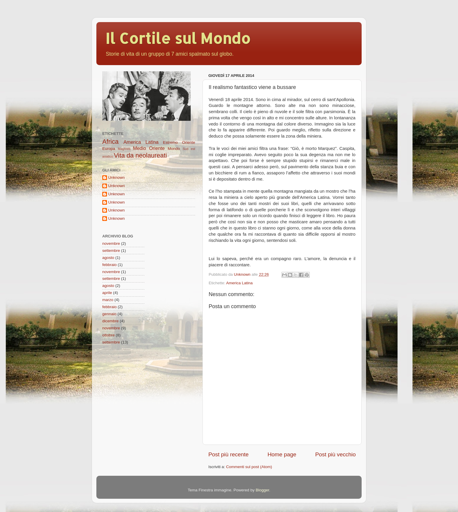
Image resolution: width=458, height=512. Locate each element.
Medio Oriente (148, 148)
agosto (108, 257)
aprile (107, 292)
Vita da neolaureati (140, 155)
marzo (107, 300)
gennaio (109, 314)
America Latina (239, 283)
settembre (111, 250)
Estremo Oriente (179, 142)
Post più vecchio (335, 454)
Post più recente (228, 454)
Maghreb (124, 149)
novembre (111, 243)
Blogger (262, 490)
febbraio (109, 264)
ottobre (108, 335)
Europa (108, 148)
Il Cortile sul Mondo (178, 38)
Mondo (174, 148)
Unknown (116, 177)
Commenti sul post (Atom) (249, 467)
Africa (110, 141)
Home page (282, 454)
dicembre (110, 321)
